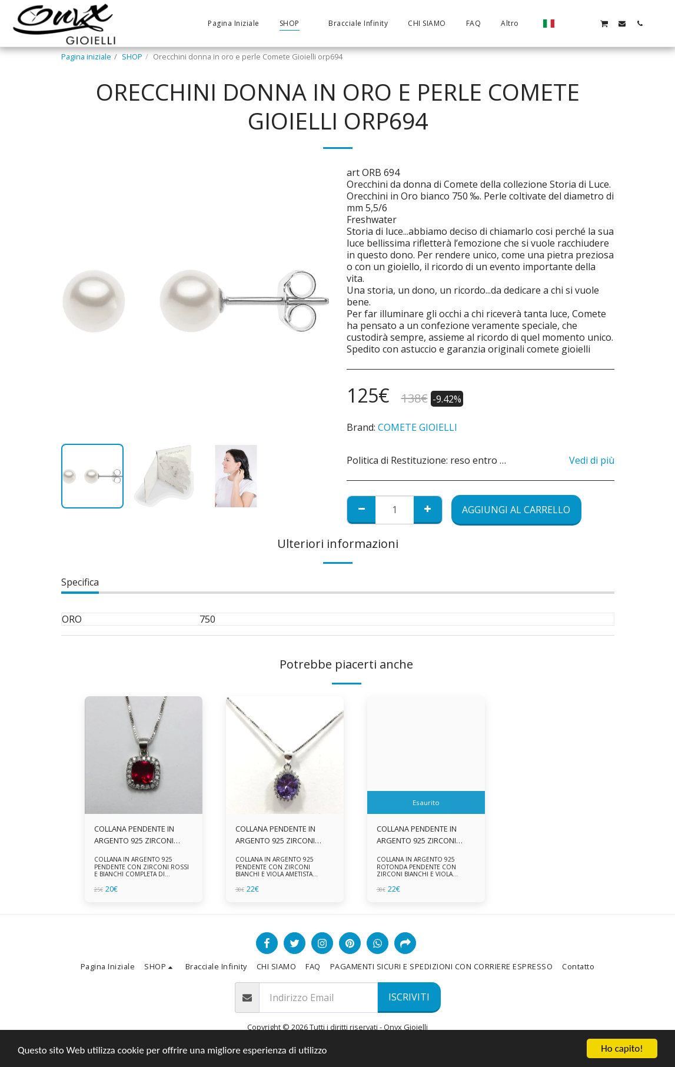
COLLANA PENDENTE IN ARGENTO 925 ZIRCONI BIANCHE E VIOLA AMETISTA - (424, 834)
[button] (568, 23)
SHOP (132, 56)
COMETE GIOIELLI (417, 427)
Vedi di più (591, 460)
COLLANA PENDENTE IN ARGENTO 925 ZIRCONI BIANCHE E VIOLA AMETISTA (283, 834)
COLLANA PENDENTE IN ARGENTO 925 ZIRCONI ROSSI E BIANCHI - (134, 834)
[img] (143, 755)
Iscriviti (409, 996)
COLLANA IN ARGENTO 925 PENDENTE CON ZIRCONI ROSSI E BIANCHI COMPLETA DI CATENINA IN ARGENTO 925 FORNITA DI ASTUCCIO (141, 874)
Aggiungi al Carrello (516, 509)
